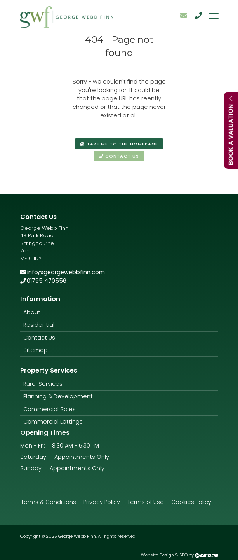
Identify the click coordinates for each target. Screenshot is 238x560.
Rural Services (43, 384)
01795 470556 (43, 281)
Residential (38, 325)
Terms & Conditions (48, 502)
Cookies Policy (191, 502)
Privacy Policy (101, 502)
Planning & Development (58, 396)
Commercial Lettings (53, 421)
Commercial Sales (49, 409)
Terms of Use (145, 502)
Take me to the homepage (119, 144)
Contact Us (39, 337)
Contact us (119, 156)
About (31, 312)
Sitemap (35, 350)
